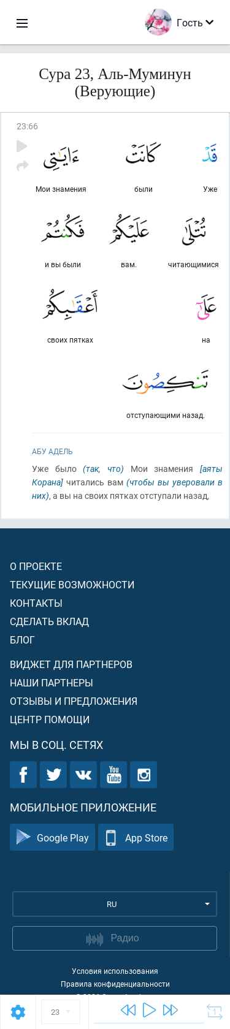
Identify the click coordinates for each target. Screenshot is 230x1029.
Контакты (36, 602)
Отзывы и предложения (73, 700)
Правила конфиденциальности (115, 984)
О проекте (36, 566)
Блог (22, 639)
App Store (135, 837)
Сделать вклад (49, 621)
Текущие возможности (72, 584)
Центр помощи (50, 719)
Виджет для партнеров (71, 664)
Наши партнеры (51, 682)
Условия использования (115, 971)
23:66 (27, 126)
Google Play (52, 837)
